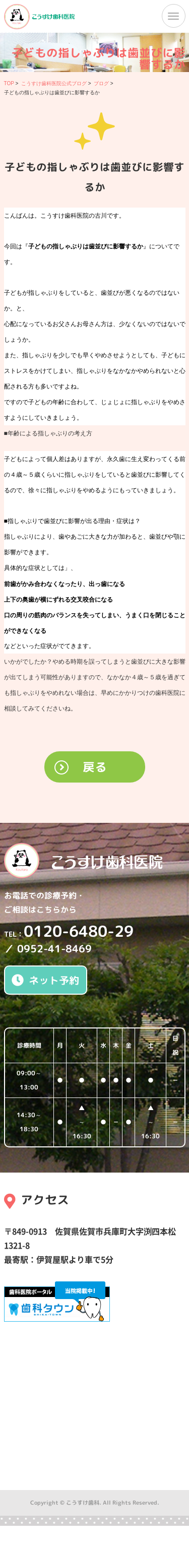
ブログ (101, 83)
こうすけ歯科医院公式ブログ (54, 83)
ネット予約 (45, 980)
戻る (95, 767)
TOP (9, 83)
